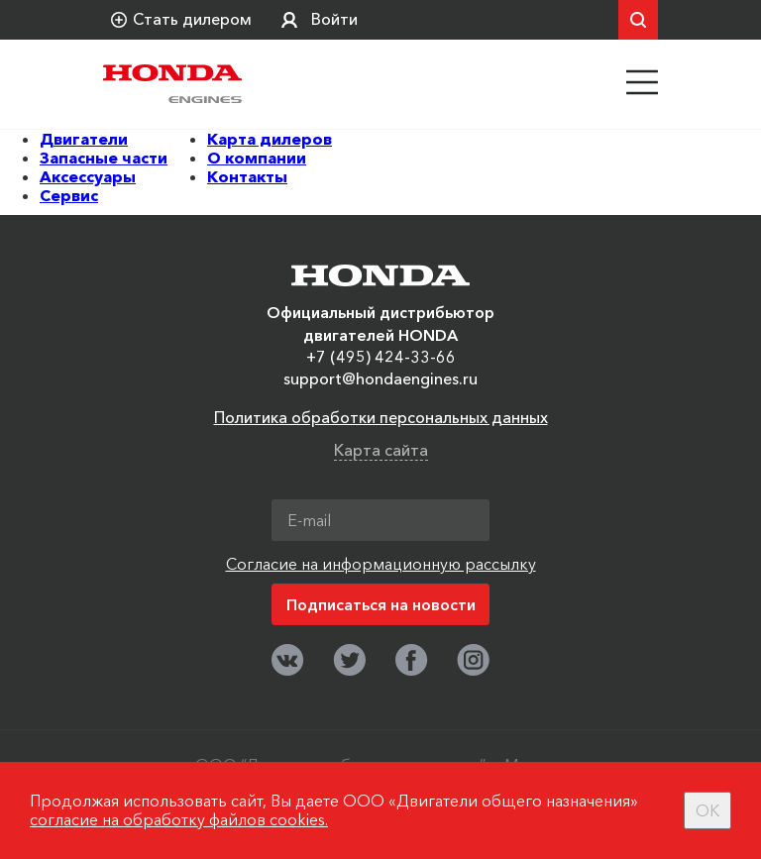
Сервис (69, 195)
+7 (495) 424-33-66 (381, 357)
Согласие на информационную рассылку (381, 564)
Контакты (247, 176)
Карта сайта (381, 450)
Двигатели (84, 139)
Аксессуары (88, 176)
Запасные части (103, 157)
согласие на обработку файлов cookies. (179, 819)
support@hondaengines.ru (380, 378)
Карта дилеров (269, 139)
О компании (256, 157)
